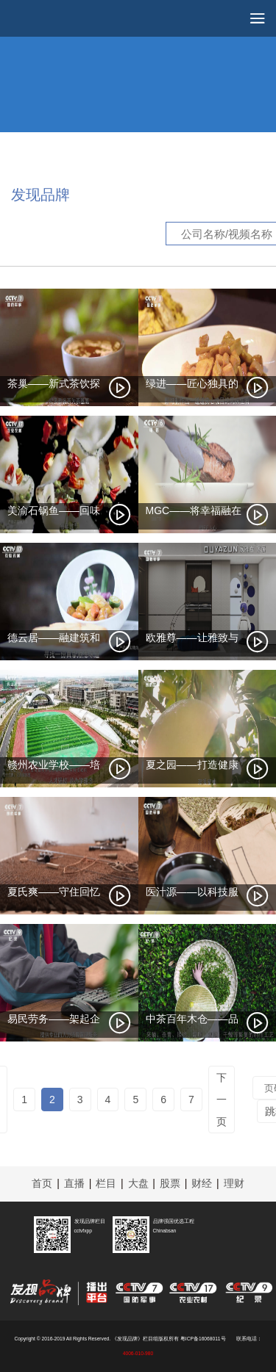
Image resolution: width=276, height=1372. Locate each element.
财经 (201, 1183)
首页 (42, 1183)
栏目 (106, 1183)
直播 (74, 1183)
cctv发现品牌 (59, 22)
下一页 (221, 1099)
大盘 (138, 1183)
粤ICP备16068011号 (203, 1338)
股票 (170, 1183)
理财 (234, 1183)
